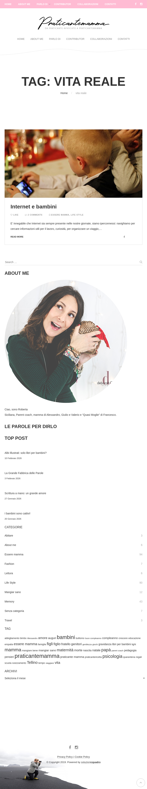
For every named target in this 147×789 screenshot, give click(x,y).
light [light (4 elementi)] (134, 644)
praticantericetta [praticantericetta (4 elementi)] (93, 657)
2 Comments (33, 215)
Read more (17, 237)
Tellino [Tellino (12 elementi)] (32, 662)
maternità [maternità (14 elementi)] (65, 650)
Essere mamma (60, 215)
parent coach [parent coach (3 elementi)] (117, 650)
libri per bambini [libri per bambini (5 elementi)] (121, 644)
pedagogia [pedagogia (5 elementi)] (130, 650)
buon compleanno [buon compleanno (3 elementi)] (93, 638)
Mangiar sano (13, 592)
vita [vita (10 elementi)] (57, 663)
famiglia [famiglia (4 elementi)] (42, 644)
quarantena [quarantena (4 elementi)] (129, 657)
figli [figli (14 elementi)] (50, 644)
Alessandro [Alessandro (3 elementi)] (32, 638)
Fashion (9, 563)
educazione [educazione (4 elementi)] (134, 638)
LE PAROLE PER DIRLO (31, 426)
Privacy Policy (65, 756)
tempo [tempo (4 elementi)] (41, 663)
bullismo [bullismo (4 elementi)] (80, 638)
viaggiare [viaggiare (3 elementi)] (50, 663)
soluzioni (90, 762)
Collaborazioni (87, 4)
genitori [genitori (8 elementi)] (76, 644)
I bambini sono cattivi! (17, 513)
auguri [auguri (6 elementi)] (52, 638)
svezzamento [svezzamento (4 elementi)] (19, 663)
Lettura (9, 573)
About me (10, 545)
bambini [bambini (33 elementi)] (66, 637)
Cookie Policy (82, 756)
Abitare (9, 535)
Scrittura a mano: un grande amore (25, 493)
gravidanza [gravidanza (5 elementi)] (105, 644)
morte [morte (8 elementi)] (78, 650)
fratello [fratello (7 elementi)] (65, 644)
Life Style (77, 215)
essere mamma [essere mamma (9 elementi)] (25, 644)
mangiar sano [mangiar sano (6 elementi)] (47, 650)
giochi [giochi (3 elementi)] (95, 644)
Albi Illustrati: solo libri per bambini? (26, 452)
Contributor (62, 4)
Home (8, 4)
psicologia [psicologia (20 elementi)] (112, 656)
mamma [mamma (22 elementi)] (13, 649)
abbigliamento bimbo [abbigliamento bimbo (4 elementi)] (16, 638)
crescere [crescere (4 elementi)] (123, 638)
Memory (9, 601)
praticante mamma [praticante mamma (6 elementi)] (72, 656)
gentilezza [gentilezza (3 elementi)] (87, 644)
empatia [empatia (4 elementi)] (9, 644)
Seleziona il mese (15, 678)
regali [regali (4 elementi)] (139, 657)
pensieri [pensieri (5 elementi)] (9, 656)
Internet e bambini (34, 207)
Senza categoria (14, 610)
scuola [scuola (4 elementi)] (8, 663)
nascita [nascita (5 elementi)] (87, 650)
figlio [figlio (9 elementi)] (57, 644)
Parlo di (42, 4)
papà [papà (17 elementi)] (106, 649)
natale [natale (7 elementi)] (96, 650)
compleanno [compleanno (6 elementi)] (110, 638)
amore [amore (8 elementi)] (42, 638)
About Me (24, 4)
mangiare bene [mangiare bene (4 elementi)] (30, 650)
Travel (8, 620)
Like (15, 215)
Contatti (110, 4)
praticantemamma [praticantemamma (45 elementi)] (37, 656)
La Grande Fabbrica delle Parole (24, 473)
